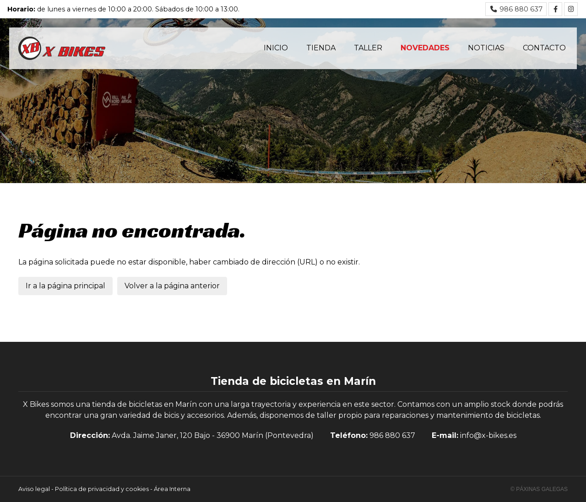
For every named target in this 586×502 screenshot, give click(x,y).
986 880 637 (392, 435)
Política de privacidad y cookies (102, 489)
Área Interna (172, 489)
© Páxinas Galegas (539, 489)
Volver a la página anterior (172, 285)
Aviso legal (34, 489)
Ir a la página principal (65, 285)
